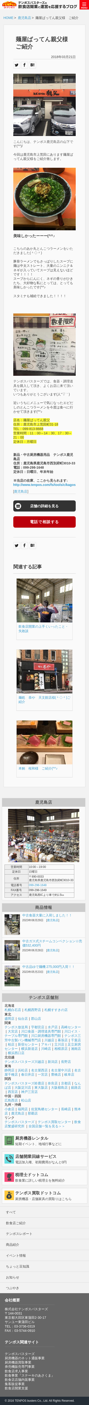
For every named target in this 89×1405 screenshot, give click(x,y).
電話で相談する (44, 522)
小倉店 (9, 1109)
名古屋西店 (39, 1070)
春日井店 (27, 1074)
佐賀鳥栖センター (44, 1109)
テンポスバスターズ (19, 1122)
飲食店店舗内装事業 (20, 1380)
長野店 (66, 1062)
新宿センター (28, 1044)
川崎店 (46, 1049)
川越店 (49, 1040)
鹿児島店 (24, 18)
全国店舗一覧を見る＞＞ (46, 1126)
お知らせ (12, 1277)
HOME (9, 18)
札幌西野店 (32, 1010)
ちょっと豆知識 (17, 1266)
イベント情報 (16, 1255)
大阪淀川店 (22, 1087)
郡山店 (36, 1018)
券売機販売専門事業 (20, 1367)
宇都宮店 (37, 1027)
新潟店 (53, 1062)
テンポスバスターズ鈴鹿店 (24, 1083)
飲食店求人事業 (16, 1371)
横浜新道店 (29, 1049)
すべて (11, 1212)
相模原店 (61, 1049)
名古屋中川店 (61, 1070)
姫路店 (76, 1087)
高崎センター (71, 1027)
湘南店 (76, 1049)
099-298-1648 (38, 885)
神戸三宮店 (29, 1092)
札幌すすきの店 (56, 1010)
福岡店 (23, 1109)
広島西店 (11, 1100)
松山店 (26, 1100)
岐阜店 (69, 1074)
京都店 (66, 1083)
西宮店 (13, 1092)
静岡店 (9, 1070)
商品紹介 (12, 1244)
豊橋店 (56, 1074)
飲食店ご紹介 (16, 1223)
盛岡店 (9, 1018)
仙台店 (23, 1018)
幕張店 (63, 1040)
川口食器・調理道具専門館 (41, 1031)
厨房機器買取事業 (18, 1362)
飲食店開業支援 (16, 1388)
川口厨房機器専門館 (46, 1036)
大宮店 (13, 1031)
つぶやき (12, 1288)
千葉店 (76, 1040)
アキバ (46, 1044)
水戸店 (53, 1027)
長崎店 (66, 1109)
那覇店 (33, 1113)
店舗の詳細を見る (44, 506)
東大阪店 (41, 1087)
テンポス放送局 (16, 1027)
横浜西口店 (16, 1053)
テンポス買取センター (54, 1122)
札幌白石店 (13, 1010)
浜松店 (23, 1070)
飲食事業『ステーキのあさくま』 (30, 1375)
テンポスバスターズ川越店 (24, 1062)
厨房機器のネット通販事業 (25, 1358)
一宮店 (43, 1074)
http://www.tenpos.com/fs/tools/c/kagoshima (48, 485)
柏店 (11, 1044)
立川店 (59, 1044)
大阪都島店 (59, 1087)
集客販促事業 (15, 1384)
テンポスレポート (19, 1234)
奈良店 (53, 1083)
